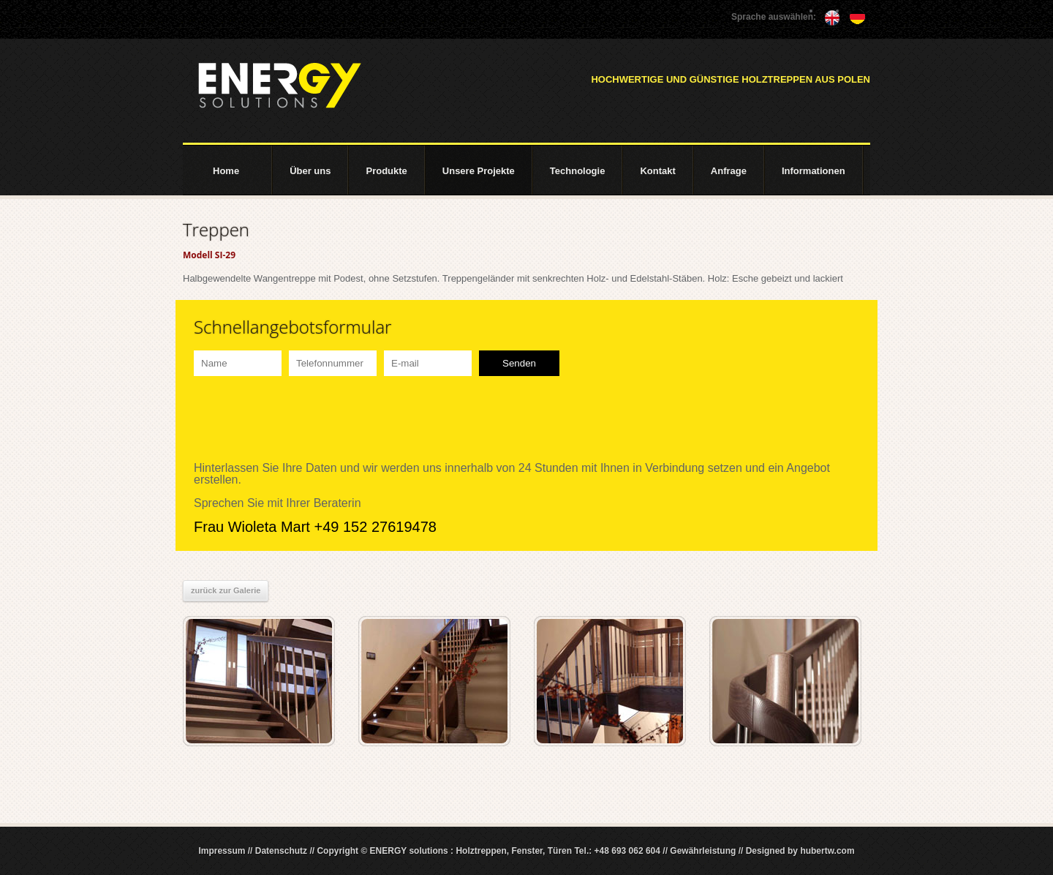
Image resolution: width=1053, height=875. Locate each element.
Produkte (386, 170)
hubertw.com (827, 851)
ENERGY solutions (279, 85)
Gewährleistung (703, 851)
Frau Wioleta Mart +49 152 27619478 (315, 527)
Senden (519, 363)
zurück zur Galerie (225, 590)
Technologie (577, 170)
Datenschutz (281, 851)
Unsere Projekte (478, 170)
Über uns (310, 170)
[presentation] (305, 419)
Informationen (813, 170)
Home (226, 170)
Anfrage (729, 170)
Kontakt (657, 170)
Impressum (221, 851)
